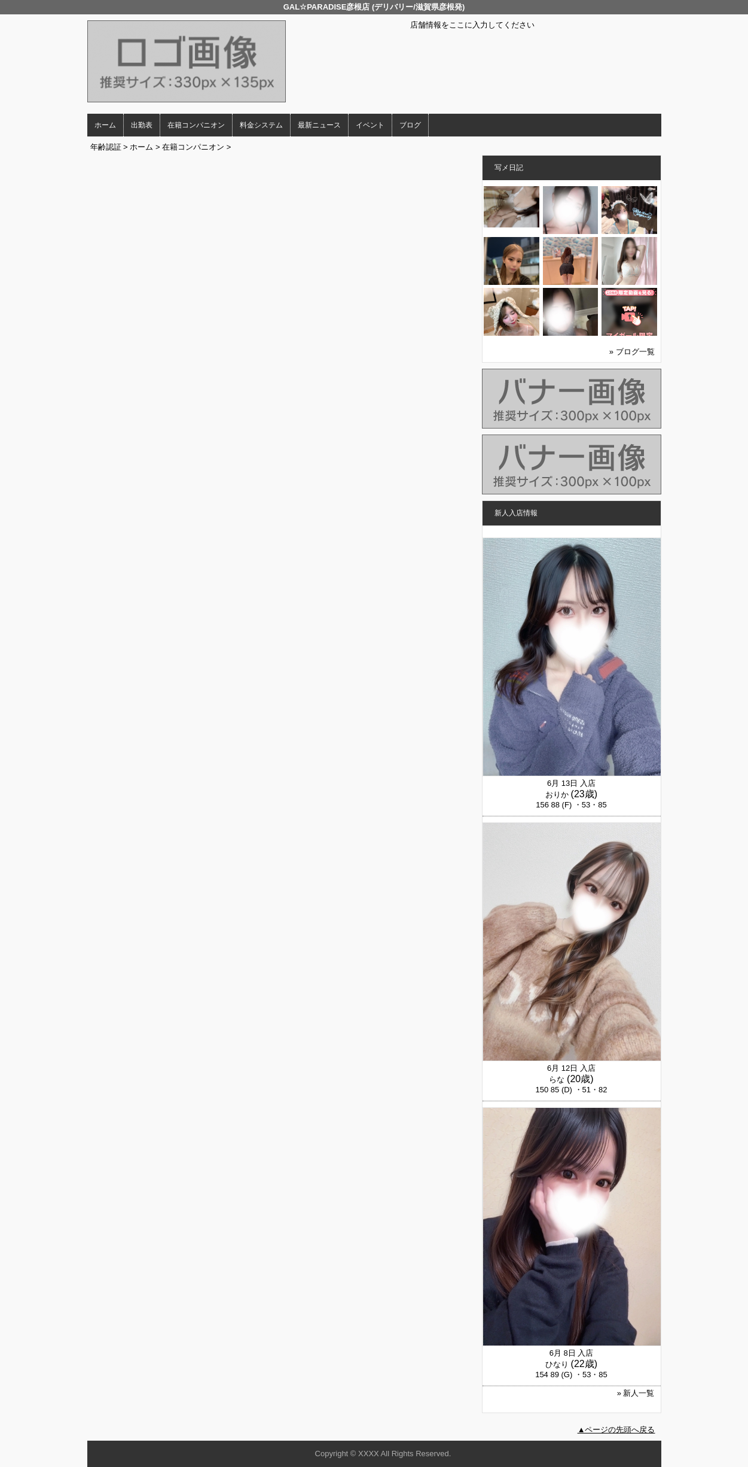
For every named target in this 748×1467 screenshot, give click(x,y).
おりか (557, 794)
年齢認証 (105, 146)
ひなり (557, 1364)
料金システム (261, 125)
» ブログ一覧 (632, 351)
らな (556, 1079)
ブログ (410, 125)
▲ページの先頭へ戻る (616, 1429)
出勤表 (141, 125)
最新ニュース (319, 125)
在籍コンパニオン (196, 125)
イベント (370, 125)
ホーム (105, 125)
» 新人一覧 (636, 1393)
